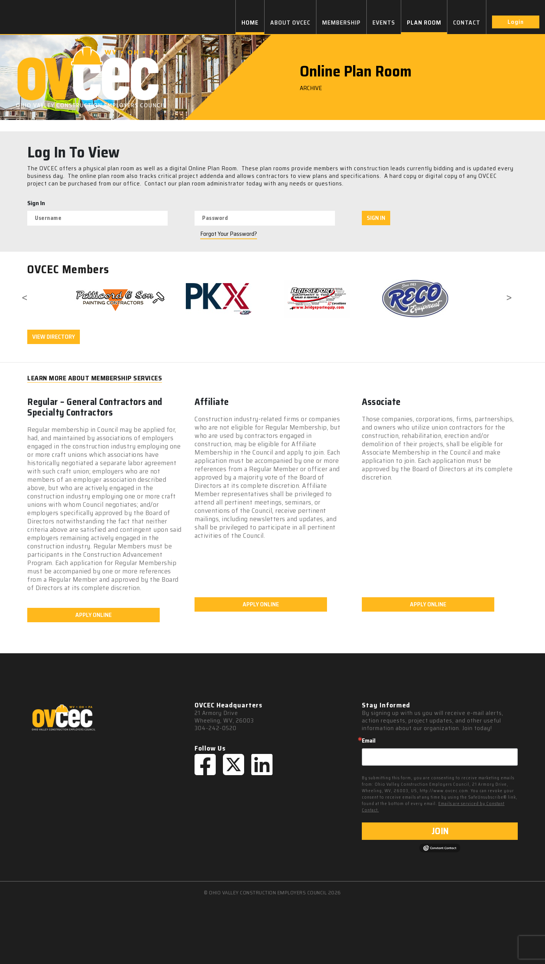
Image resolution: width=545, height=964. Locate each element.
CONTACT (466, 22)
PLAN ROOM (424, 22)
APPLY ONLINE (93, 615)
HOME (249, 22)
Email (368, 741)
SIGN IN (376, 218)
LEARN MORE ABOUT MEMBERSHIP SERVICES (94, 378)
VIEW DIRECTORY (53, 336)
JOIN (439, 831)
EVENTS (383, 22)
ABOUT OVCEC (290, 22)
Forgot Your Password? (228, 233)
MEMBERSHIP (341, 22)
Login (516, 21)
